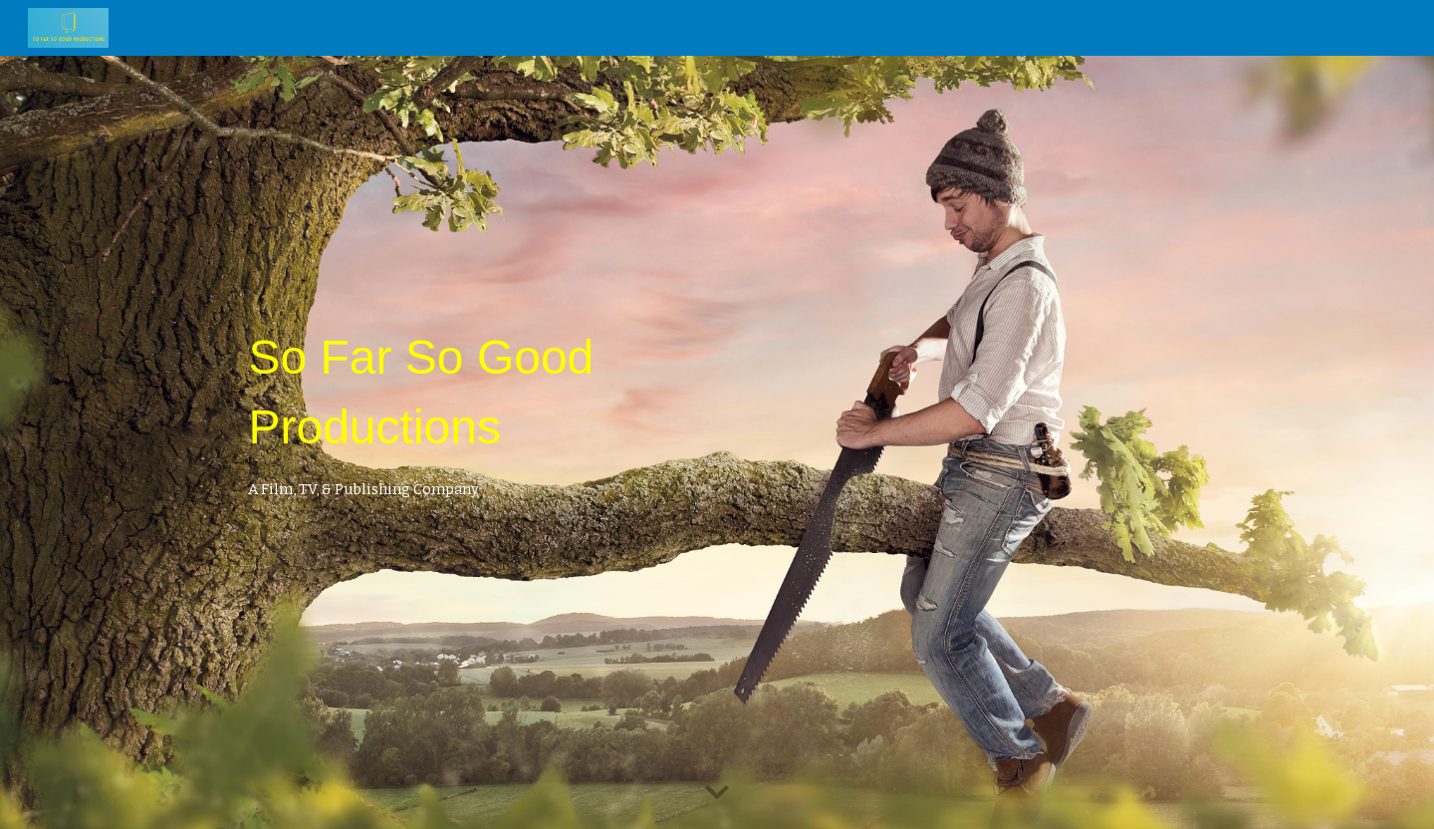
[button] (717, 793)
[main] (520, 400)
